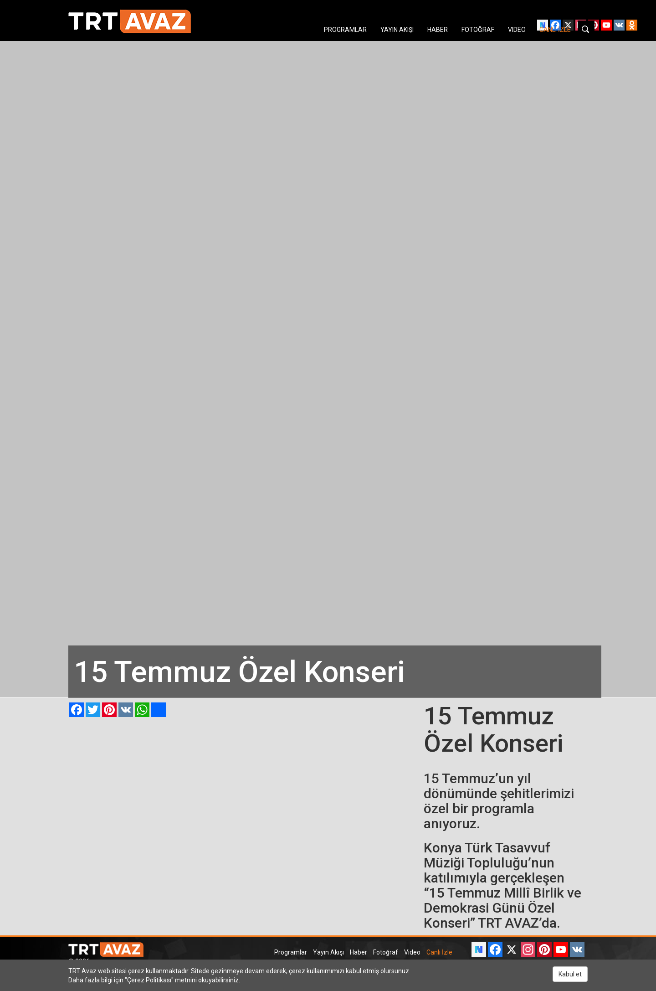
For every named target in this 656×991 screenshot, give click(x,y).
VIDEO (517, 29)
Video (412, 952)
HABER (437, 29)
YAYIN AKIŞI (397, 29)
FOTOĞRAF (477, 29)
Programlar (290, 952)
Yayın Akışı (328, 952)
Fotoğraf (385, 952)
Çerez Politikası (149, 980)
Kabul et (570, 974)
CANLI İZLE (555, 29)
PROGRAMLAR (345, 29)
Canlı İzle (439, 952)
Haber (358, 952)
